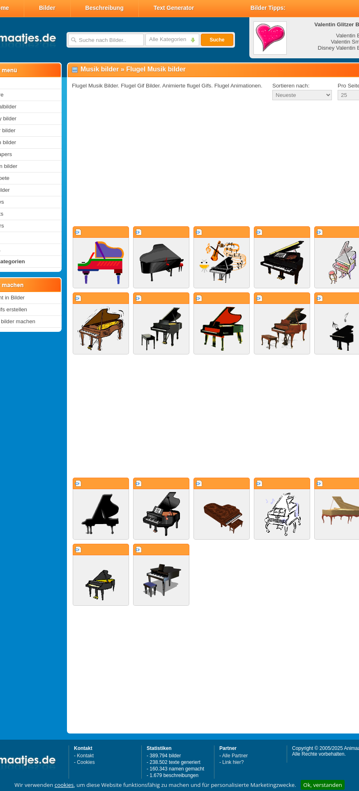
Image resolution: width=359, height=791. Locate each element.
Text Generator (174, 8)
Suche (216, 40)
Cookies (85, 762)
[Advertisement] (204, 163)
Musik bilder (100, 69)
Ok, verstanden (322, 785)
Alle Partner (235, 756)
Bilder (47, 8)
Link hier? (233, 762)
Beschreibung (104, 8)
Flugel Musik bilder (156, 69)
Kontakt (85, 756)
